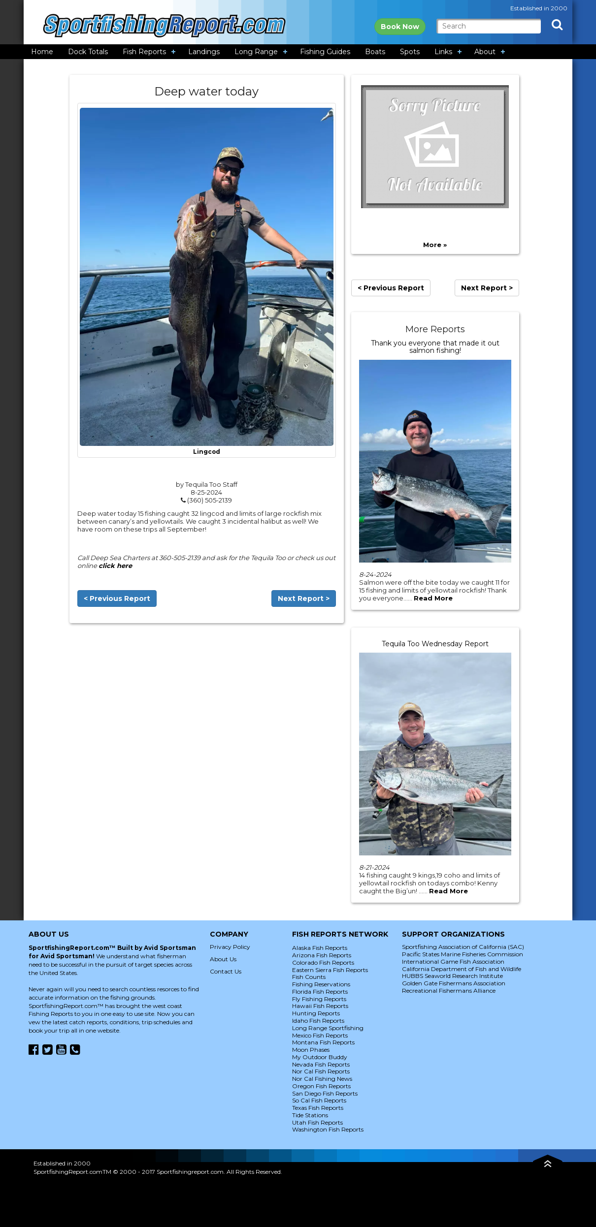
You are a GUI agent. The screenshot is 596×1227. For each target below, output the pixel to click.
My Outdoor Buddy (319, 1057)
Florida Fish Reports (320, 991)
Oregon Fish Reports (321, 1086)
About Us (223, 959)
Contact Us (225, 971)
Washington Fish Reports (328, 1129)
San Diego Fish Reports (325, 1093)
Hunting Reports (316, 1013)
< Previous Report (117, 598)
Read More (433, 598)
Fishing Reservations (321, 984)
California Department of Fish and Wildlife (461, 969)
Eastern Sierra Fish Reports (330, 970)
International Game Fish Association (453, 961)
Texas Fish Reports (317, 1107)
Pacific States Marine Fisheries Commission (462, 954)
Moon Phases (311, 1049)
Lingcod (206, 451)
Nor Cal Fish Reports (321, 1071)
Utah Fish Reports (317, 1122)
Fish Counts (309, 976)
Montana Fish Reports (323, 1042)
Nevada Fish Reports (321, 1064)
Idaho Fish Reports (318, 1020)
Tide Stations (310, 1115)
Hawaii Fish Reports (320, 1005)
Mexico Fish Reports (320, 1035)
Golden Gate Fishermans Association (453, 983)
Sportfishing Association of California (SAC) (463, 946)
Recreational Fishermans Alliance (449, 990)
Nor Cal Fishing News (322, 1078)
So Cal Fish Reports (319, 1100)
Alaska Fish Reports (319, 947)
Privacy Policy (230, 946)
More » (435, 245)
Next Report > (304, 598)
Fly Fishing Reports (319, 999)
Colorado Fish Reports (323, 962)
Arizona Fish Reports (321, 955)
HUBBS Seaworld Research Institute (452, 975)
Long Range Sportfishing (328, 1028)
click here (115, 565)
